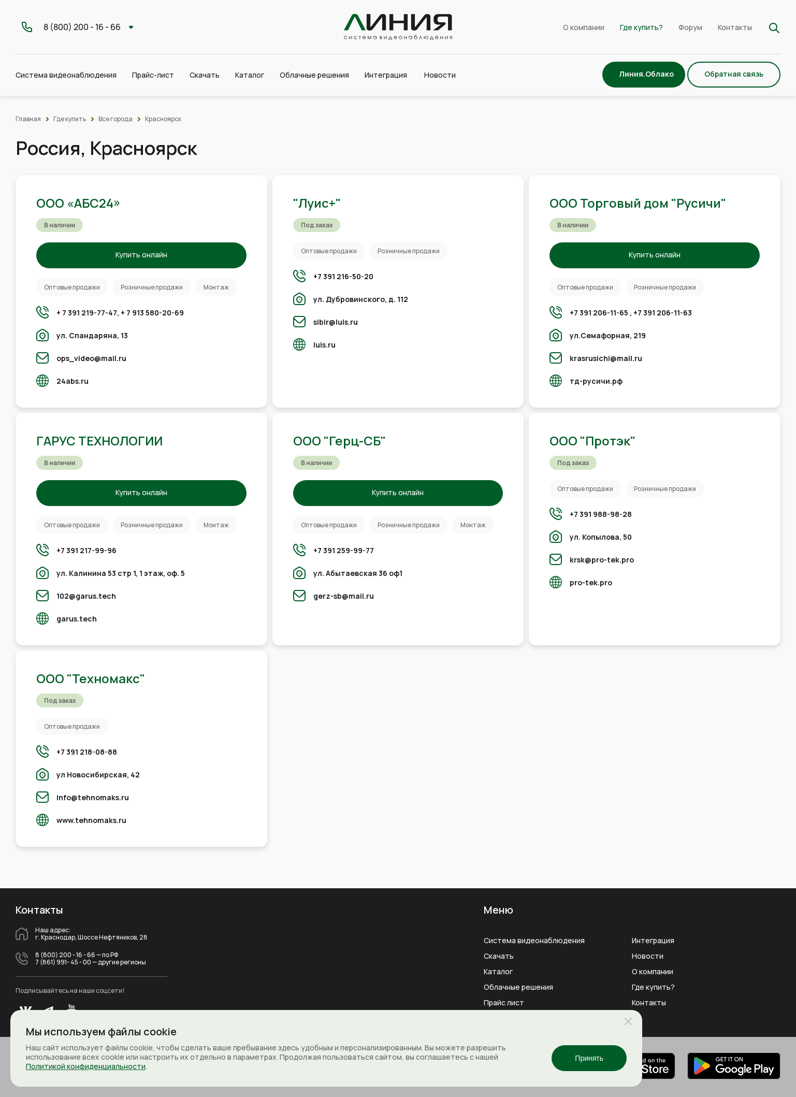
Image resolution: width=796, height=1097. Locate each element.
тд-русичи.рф (596, 381)
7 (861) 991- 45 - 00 (63, 962)
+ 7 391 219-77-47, (87, 312)
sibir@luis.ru (335, 322)
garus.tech (76, 619)
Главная (28, 118)
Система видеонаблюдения (534, 940)
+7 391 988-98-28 (601, 514)
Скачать (205, 75)
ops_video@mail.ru (91, 358)
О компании (583, 27)
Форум (690, 27)
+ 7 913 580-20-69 (152, 312)
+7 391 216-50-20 (343, 276)
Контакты (735, 27)
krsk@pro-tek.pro (602, 560)
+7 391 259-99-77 (343, 550)
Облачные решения (518, 987)
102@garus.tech (86, 596)
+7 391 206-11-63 (662, 312)
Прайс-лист (153, 75)
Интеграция (653, 940)
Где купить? (641, 27)
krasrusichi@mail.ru (606, 358)
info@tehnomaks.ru (92, 797)
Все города (115, 118)
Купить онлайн (141, 254)
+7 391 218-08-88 (86, 752)
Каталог (498, 971)
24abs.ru (72, 381)
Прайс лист (504, 1002)
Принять (589, 1058)
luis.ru (324, 345)
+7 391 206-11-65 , (601, 312)
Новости (440, 75)
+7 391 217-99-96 (86, 550)
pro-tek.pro (591, 582)
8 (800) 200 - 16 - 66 (65, 955)
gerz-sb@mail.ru (343, 596)
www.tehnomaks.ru (91, 820)
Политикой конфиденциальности (86, 1066)
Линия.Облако (646, 74)
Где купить (69, 118)
